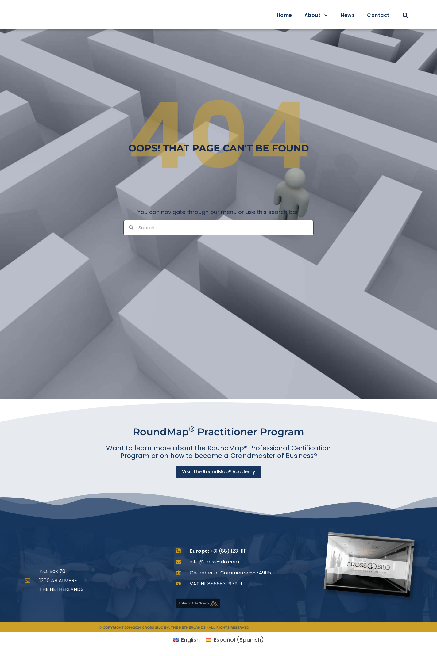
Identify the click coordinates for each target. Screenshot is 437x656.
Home (284, 15)
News (348, 15)
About (316, 15)
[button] (405, 15)
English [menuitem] (190, 639)
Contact (378, 15)
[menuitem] (186, 639)
